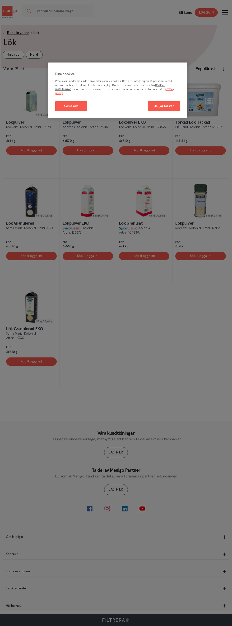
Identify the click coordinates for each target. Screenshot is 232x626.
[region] (117, 90)
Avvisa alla (71, 106)
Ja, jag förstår (164, 106)
